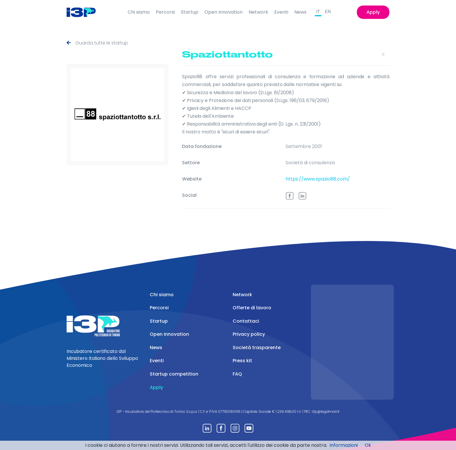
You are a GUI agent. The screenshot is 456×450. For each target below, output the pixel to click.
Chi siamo (139, 12)
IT (318, 11)
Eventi (281, 12)
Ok (368, 445)
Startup (189, 12)
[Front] (86, 12)
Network (258, 12)
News (300, 12)
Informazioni (343, 445)
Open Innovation (223, 12)
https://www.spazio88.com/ (318, 177)
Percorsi (165, 12)
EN (328, 11)
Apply (373, 12)
